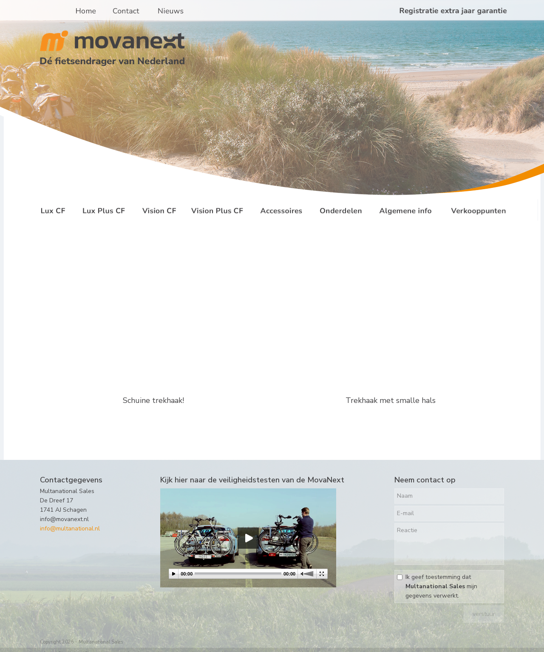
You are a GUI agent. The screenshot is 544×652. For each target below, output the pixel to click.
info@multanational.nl (70, 528)
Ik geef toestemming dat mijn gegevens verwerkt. (441, 586)
